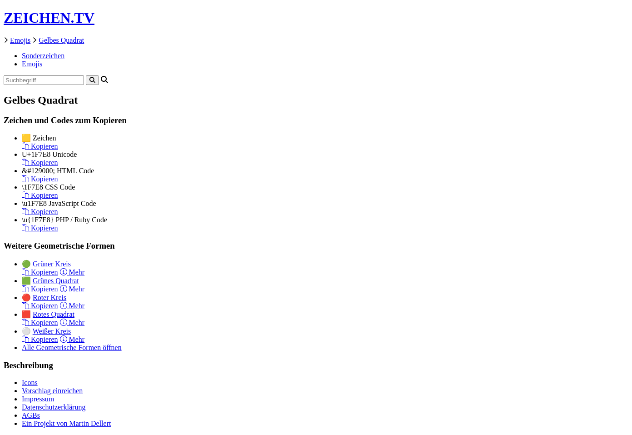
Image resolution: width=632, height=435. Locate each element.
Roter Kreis (49, 297)
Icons (30, 382)
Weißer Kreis (52, 331)
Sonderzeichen (43, 56)
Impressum (38, 399)
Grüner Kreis (52, 264)
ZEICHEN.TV (49, 18)
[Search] (92, 80)
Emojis (20, 40)
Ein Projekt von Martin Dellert (66, 423)
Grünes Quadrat (56, 281)
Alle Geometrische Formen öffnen (72, 347)
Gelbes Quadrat (61, 40)
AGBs (31, 415)
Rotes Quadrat (53, 314)
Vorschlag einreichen (52, 391)
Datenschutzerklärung (53, 407)
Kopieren (40, 146)
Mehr (72, 272)
